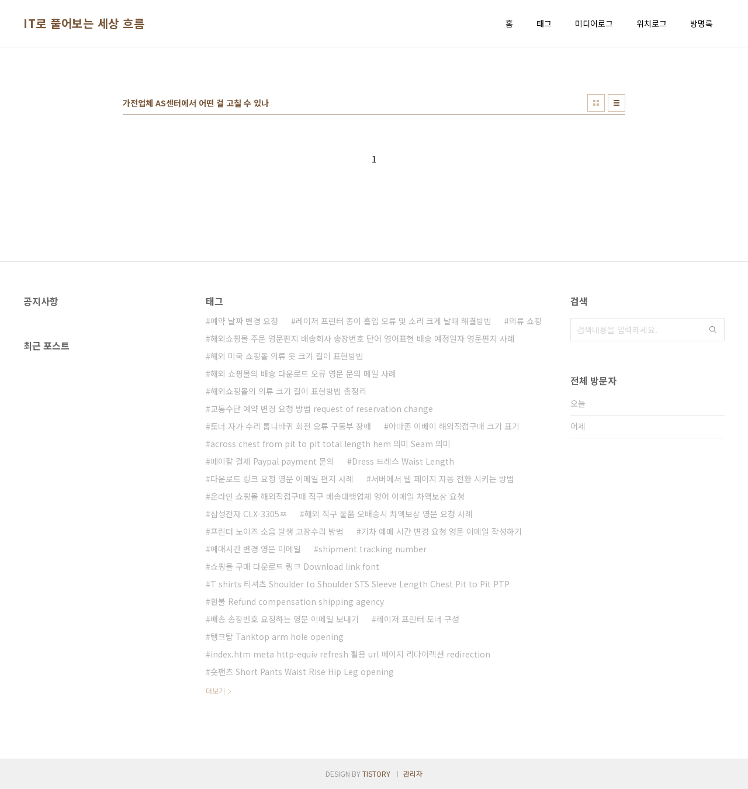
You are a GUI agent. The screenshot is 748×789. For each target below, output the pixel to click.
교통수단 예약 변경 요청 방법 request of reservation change (321, 408)
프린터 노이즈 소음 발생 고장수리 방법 (277, 531)
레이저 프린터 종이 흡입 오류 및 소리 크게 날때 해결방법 (393, 321)
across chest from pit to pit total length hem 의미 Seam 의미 (330, 443)
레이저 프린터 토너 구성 (417, 619)
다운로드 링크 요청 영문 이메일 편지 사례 (282, 479)
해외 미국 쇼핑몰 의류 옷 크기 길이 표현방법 (286, 356)
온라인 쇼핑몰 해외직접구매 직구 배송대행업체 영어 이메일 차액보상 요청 (337, 496)
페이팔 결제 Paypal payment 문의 (272, 461)
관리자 (413, 773)
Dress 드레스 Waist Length (403, 461)
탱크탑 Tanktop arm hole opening (277, 636)
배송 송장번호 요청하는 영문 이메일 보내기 (284, 619)
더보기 (215, 690)
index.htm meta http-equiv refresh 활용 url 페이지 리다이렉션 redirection (350, 654)
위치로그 (651, 23)
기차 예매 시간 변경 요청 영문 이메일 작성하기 (441, 531)
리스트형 (616, 103)
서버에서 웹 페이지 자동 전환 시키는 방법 (442, 479)
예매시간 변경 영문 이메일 (255, 549)
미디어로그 (594, 23)
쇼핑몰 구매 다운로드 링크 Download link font (294, 566)
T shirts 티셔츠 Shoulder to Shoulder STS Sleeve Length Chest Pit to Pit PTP (360, 584)
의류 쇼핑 (525, 321)
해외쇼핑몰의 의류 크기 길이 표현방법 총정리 (288, 391)
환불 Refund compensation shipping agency (297, 601)
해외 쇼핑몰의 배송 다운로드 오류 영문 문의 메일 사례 (303, 373)
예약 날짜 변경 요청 (244, 321)
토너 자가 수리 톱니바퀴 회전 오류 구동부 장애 (290, 426)
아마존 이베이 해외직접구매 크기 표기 (454, 426)
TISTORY (376, 773)
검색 (713, 330)
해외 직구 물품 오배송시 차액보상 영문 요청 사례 (388, 514)
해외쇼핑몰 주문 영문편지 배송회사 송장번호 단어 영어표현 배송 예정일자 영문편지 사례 (362, 338)
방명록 (701, 23)
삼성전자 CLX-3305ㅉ (248, 514)
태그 (544, 23)
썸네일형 (596, 103)
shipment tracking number (372, 549)
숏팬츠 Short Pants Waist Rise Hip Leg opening (302, 671)
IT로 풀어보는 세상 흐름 (83, 23)
